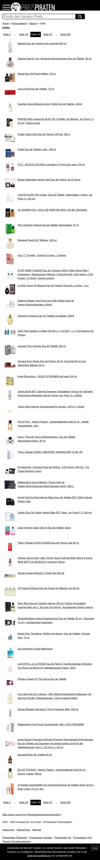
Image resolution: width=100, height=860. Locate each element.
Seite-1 (7, 34)
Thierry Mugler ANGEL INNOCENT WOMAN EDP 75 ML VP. (50, 452)
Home (5, 23)
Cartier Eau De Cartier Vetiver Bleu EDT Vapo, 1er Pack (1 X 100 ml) (55, 512)
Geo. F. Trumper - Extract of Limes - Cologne (42, 255)
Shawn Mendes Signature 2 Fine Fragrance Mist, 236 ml (48, 709)
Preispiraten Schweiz (40, 837)
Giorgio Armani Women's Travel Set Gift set (41, 573)
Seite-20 (47, 34)
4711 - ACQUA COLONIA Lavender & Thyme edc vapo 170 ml (51, 164)
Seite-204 (65, 34)
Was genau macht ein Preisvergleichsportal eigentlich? (31, 814)
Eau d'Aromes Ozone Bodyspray (35, 649)
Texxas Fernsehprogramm (16, 841)
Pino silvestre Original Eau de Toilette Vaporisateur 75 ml (48, 225)
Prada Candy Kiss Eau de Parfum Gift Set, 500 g (44, 134)
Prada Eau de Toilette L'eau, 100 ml (37, 149)
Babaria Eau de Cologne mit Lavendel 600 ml (42, 43)
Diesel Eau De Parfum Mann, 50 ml (37, 73)
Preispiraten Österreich (14, 837)
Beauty (33, 23)
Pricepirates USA (82, 837)
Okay (95, 848)
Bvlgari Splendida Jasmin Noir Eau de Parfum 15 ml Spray (49, 179)
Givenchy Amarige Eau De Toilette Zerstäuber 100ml (46, 316)
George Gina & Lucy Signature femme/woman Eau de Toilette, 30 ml (54, 58)
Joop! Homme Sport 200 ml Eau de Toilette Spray (44, 527)
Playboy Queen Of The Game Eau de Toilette (42, 679)
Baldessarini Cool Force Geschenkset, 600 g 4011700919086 (51, 724)
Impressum (8, 830)
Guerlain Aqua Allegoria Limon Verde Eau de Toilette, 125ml (50, 104)
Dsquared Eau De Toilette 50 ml (35, 754)
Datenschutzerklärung (39, 855)
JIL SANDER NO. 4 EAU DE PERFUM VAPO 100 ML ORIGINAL (52, 210)
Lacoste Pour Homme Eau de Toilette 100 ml (42, 346)
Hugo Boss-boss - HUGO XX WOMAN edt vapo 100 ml (47, 376)
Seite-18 (23, 34)
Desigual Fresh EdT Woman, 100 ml (37, 240)
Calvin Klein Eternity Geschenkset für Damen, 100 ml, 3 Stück (51, 406)
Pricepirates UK (62, 837)
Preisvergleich (19, 23)
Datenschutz (23, 830)
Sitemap (36, 830)
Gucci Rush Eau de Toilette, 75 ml (36, 89)
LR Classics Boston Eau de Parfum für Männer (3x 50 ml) (48, 588)
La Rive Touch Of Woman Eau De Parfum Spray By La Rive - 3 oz (53, 285)
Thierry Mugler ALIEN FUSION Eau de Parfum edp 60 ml (48, 543)
